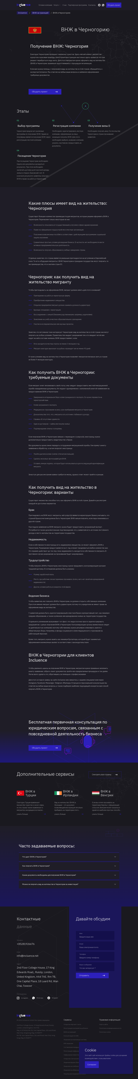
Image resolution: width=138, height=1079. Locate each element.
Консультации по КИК (71, 1036)
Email (18, 952)
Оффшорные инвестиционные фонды (77, 1055)
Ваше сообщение (85, 965)
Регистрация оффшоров (72, 1051)
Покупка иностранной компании (75, 1074)
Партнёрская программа (77, 5)
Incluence (22, 13)
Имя (80, 933)
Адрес (19, 964)
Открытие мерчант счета (72, 1024)
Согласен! (91, 1064)
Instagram (24, 998)
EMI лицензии (68, 1043)
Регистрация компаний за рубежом (76, 1028)
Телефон (20, 940)
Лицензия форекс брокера (73, 1062)
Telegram (55, 998)
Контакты (92, 5)
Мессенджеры (22, 994)
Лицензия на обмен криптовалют (75, 1070)
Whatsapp (39, 998)
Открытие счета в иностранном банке (77, 1059)
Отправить (92, 975)
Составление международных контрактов (78, 1047)
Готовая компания (45, 5)
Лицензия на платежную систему (75, 1040)
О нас (65, 5)
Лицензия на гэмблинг (71, 1066)
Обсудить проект (113, 5)
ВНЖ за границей (40, 13)
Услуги (57, 5)
